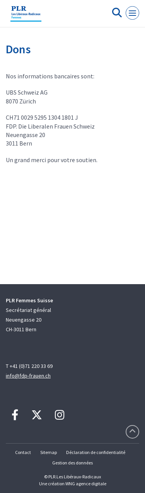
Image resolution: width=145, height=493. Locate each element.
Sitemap (48, 452)
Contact (23, 452)
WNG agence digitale (85, 483)
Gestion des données (72, 463)
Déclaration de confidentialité (95, 452)
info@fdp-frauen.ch (28, 375)
